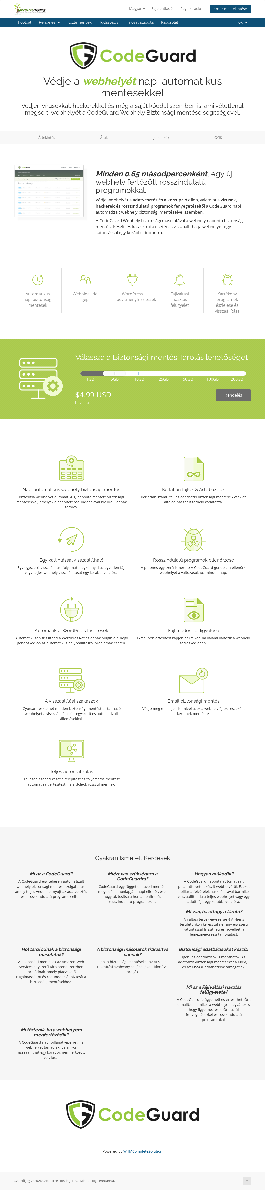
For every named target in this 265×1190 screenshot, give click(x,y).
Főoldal (24, 22)
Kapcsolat (169, 22)
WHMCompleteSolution (142, 1151)
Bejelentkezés (162, 8)
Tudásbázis (108, 22)
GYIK (218, 137)
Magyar (137, 8)
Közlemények (79, 22)
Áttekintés (46, 137)
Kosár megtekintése (230, 8)
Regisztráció (190, 8)
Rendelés (49, 22)
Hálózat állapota (140, 22)
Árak (104, 137)
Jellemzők (161, 137)
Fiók (241, 22)
